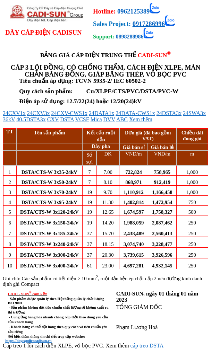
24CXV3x (38, 113)
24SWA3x (194, 113)
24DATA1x (101, 113)
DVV (109, 119)
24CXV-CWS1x (69, 113)
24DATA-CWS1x (135, 113)
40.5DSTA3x (31, 119)
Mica (96, 119)
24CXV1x (14, 113)
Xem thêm (140, 119)
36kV (9, 119)
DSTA (67, 119)
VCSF (82, 119)
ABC (122, 119)
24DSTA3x (169, 113)
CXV (53, 119)
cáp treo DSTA (147, 345)
